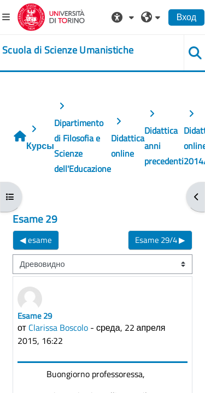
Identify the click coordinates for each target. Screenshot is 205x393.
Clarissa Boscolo (58, 327)
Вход (186, 16)
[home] (67, 50)
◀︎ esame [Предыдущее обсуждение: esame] (36, 240)
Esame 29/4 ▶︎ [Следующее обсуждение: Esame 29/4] (160, 240)
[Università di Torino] (51, 15)
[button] (124, 17)
